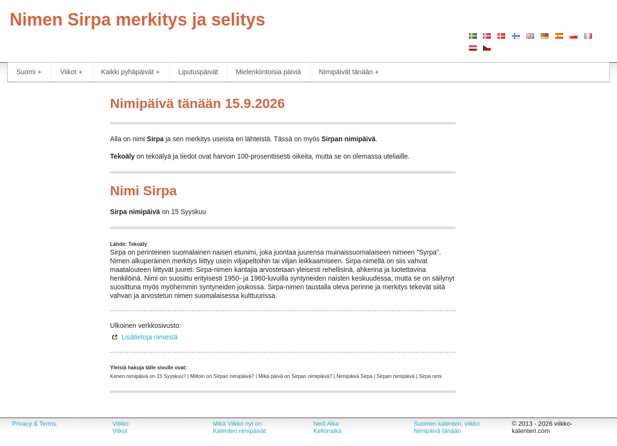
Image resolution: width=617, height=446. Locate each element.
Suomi (28, 72)
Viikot (71, 72)
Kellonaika (327, 431)
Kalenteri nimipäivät (239, 431)
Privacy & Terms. (34, 423)
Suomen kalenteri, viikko (447, 423)
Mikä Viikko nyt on (237, 423)
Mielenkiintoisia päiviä (268, 72)
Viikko (120, 423)
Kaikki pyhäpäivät (130, 72)
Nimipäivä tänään (437, 431)
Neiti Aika (326, 423)
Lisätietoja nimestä (149, 337)
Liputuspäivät (198, 72)
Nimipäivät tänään (349, 72)
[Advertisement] (51, 236)
